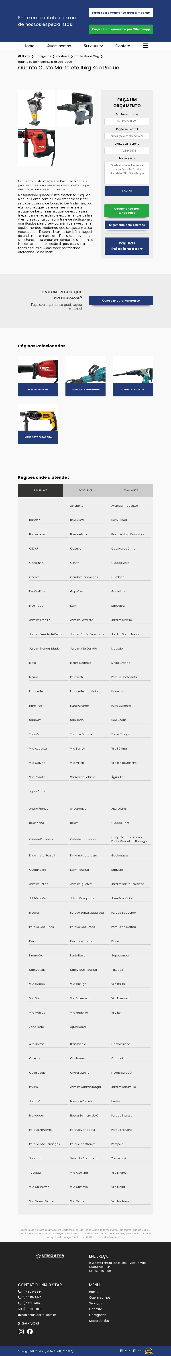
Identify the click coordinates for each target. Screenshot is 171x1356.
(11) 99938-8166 (30, 1309)
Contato (122, 46)
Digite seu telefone (127, 144)
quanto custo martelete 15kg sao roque (45, 62)
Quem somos (59, 46)
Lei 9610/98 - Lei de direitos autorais (102, 1237)
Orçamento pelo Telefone (127, 225)
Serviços (91, 46)
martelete (62, 56)
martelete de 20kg (87, 56)
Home (28, 46)
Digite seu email (127, 129)
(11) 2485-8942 (29, 1297)
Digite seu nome (127, 114)
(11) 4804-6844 (30, 1292)
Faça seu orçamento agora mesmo (121, 13)
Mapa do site (99, 1321)
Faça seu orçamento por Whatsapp (121, 29)
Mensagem (127, 158)
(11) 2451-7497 (29, 1303)
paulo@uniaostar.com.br (37, 1315)
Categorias (43, 56)
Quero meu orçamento (121, 300)
